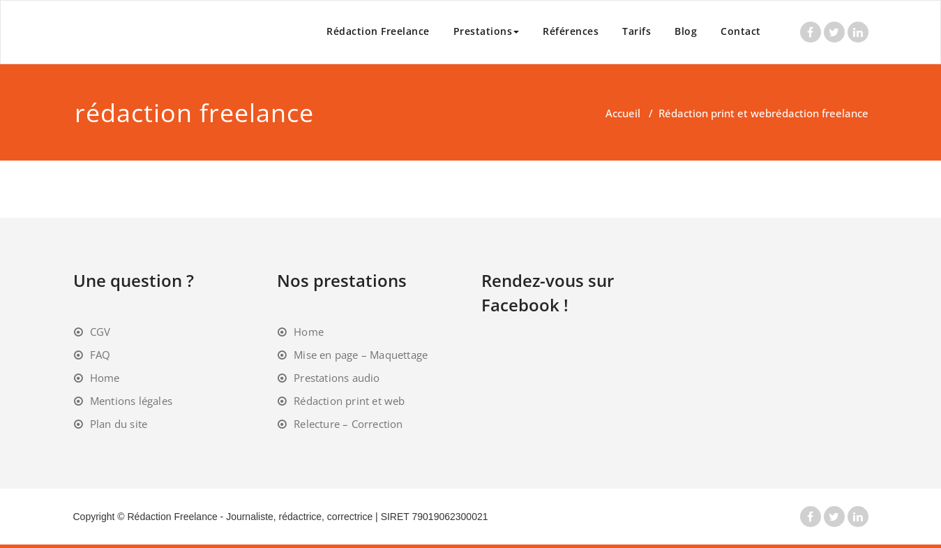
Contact (741, 31)
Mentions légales (131, 401)
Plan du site (118, 424)
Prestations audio (336, 378)
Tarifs (636, 31)
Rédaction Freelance (378, 31)
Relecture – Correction (348, 424)
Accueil (622, 113)
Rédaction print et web (714, 113)
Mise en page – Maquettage (361, 355)
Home (105, 378)
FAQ (100, 355)
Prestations (486, 31)
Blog (686, 31)
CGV (100, 332)
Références (571, 31)
